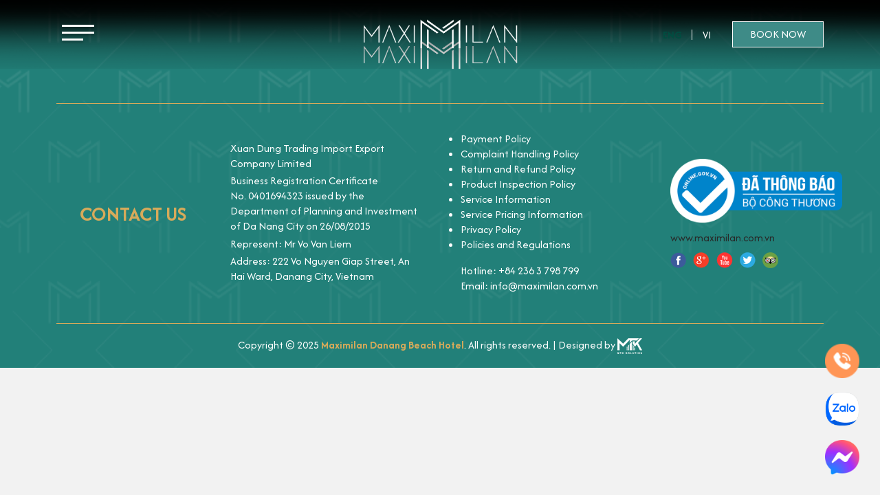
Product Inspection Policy (518, 184)
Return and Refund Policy (518, 169)
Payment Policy (496, 138)
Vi (707, 35)
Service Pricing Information (522, 214)
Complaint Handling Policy (520, 153)
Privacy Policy (491, 229)
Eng (672, 35)
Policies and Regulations (516, 244)
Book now (778, 34)
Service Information (506, 199)
